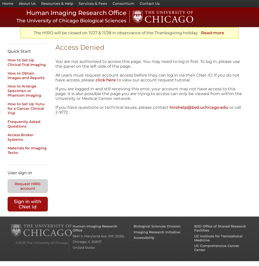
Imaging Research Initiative (157, 232)
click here (106, 80)
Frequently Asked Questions (24, 124)
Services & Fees (93, 3)
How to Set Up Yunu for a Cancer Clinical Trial (26, 108)
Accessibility (144, 238)
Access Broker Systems (21, 137)
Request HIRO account (27, 186)
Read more (212, 32)
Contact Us (150, 3)
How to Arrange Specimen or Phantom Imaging (24, 91)
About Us (27, 3)
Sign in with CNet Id (27, 204)
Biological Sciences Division (157, 226)
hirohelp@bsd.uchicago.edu (198, 107)
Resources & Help (57, 3)
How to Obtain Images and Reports (26, 75)
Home (7, 3)
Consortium (123, 3)
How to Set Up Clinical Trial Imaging (27, 62)
